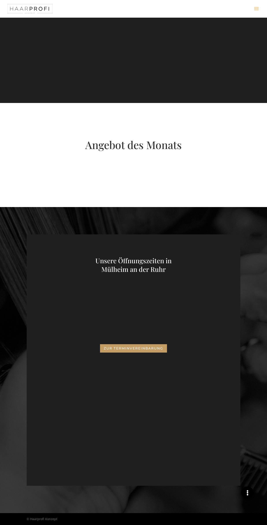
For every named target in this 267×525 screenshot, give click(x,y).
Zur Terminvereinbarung (133, 348)
